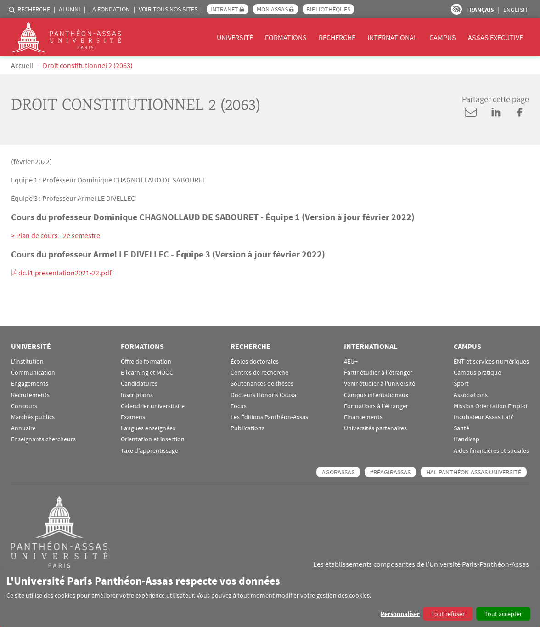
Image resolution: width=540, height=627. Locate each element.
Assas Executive (495, 37)
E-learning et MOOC (147, 372)
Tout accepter (503, 614)
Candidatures (139, 384)
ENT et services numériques (491, 361)
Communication (33, 372)
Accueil (22, 65)
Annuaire (23, 428)
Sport (461, 384)
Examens (133, 417)
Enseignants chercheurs (43, 439)
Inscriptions (137, 395)
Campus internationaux (376, 395)
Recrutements (30, 395)
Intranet (224, 9)
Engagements (29, 384)
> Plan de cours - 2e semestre (55, 235)
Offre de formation (146, 361)
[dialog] (270, 597)
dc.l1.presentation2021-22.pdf (65, 272)
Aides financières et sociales (491, 451)
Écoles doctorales (255, 361)
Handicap (466, 439)
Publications (247, 428)
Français (480, 10)
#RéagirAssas (390, 472)
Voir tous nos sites (168, 9)
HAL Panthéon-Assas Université (473, 472)
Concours (24, 406)
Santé (461, 428)
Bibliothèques (328, 9)
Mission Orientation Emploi (490, 406)
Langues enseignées (148, 428)
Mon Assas (272, 9)
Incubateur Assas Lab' (483, 417)
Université (235, 37)
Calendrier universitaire (153, 406)
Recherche (33, 9)
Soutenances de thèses (262, 384)
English (515, 10)
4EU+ (351, 361)
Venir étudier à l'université (379, 384)
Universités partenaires (375, 428)
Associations (471, 395)
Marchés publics (33, 417)
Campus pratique (477, 372)
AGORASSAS (338, 472)
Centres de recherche (259, 372)
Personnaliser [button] (400, 614)
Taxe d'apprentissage (149, 451)
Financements (363, 417)
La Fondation (109, 9)
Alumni (69, 9)
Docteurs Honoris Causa (263, 395)
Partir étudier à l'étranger (378, 372)
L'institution (27, 361)
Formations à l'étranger (376, 406)
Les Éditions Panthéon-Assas (269, 417)
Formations (286, 37)
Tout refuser (448, 614)
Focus (239, 406)
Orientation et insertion (153, 439)
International (392, 37)
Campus (442, 37)
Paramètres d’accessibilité (456, 9)
